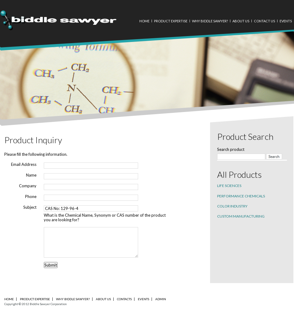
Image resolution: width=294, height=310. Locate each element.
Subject (29, 207)
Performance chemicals (241, 196)
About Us (240, 21)
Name (31, 175)
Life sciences (229, 185)
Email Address (23, 164)
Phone (30, 196)
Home (144, 21)
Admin (160, 299)
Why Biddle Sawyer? (210, 21)
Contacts (124, 299)
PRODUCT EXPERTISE (35, 299)
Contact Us (264, 21)
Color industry (232, 206)
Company (27, 186)
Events (286, 21)
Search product (230, 149)
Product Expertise (170, 21)
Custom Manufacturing (241, 216)
